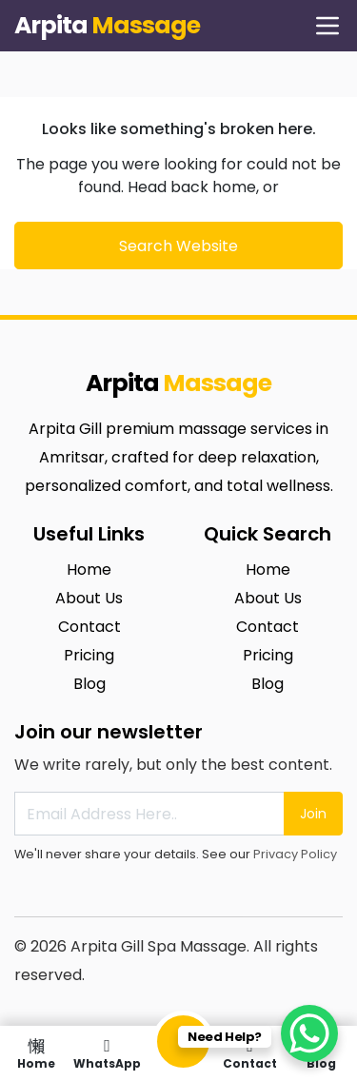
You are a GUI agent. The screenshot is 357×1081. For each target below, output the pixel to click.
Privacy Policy (295, 854)
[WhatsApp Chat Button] (309, 1033)
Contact (250, 1053)
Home (35, 1053)
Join (313, 813)
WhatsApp (107, 1053)
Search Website (178, 246)
